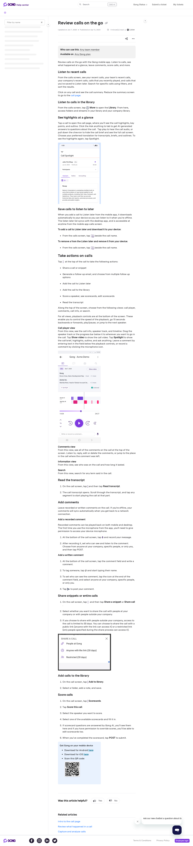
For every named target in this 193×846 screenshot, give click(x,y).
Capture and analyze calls (72, 831)
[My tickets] (178, 4)
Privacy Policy (162, 840)
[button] (98, 4)
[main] (96, 425)
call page (76, 95)
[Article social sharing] (126, 38)
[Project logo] (16, 4)
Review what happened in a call (75, 826)
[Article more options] (133, 38)
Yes (97, 800)
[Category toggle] (48, 24)
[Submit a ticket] (159, 4)
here (91, 750)
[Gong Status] (139, 4)
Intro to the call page (69, 821)
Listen (131, 30)
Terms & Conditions (142, 840)
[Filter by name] (25, 22)
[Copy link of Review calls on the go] (106, 23)
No (113, 800)
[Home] (5, 12)
